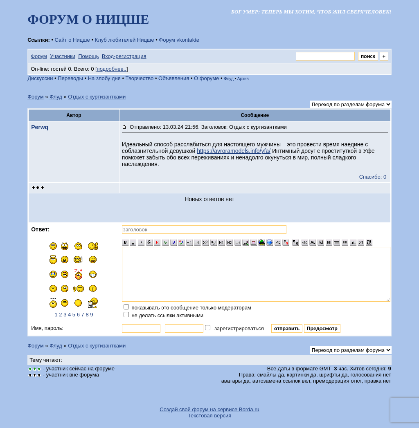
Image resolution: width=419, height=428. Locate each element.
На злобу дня (104, 78)
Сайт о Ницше (72, 40)
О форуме (206, 78)
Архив (243, 78)
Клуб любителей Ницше (124, 40)
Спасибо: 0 (373, 177)
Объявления (173, 78)
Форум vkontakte (179, 40)
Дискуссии (40, 78)
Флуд (229, 78)
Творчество (140, 78)
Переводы (70, 78)
